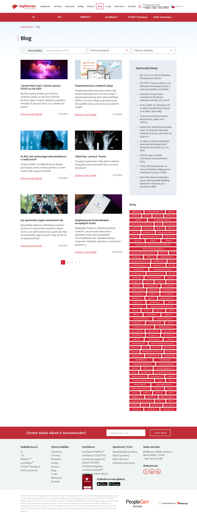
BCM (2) (134, 236)
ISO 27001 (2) (169, 335)
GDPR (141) (170, 216)
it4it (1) (170, 302)
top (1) (171, 393)
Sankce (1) (170, 388)
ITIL (23, 455)
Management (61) (138, 343)
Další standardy (29, 470)
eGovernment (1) (166, 257)
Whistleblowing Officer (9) (152, 351)
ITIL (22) (137, 240)
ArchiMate (27, 462)
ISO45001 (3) (139, 269)
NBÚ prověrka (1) (167, 397)
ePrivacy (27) (137, 323)
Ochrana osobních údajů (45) (161, 306)
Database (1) (152, 409)
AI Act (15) (156, 347)
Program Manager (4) (162, 220)
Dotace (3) (148, 228)
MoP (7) (147, 216)
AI (22, 451)
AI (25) (145, 347)
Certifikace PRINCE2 (93, 451)
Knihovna (69, 6)
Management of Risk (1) (163, 269)
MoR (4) (169, 240)
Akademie (45, 6)
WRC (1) (171, 401)
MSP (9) (138, 220)
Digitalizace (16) (153, 356)
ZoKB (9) (160, 228)
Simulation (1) (137, 294)
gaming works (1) (167, 298)
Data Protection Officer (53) (141, 224)
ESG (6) (170, 339)
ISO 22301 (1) (152, 314)
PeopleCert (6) (152, 286)
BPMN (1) (153, 294)
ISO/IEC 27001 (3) (137, 290)
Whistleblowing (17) (165, 327)
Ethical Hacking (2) (154, 277)
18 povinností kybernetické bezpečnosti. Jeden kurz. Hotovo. (154, 119)
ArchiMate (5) (148, 232)
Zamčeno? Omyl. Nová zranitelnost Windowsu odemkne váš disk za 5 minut (154, 97)
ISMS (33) (171, 228)
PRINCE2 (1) (137, 298)
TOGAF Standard (30, 466)
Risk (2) (153, 240)
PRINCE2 (26, 459)
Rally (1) (160, 401)
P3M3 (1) (171, 282)
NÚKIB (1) (134, 405)
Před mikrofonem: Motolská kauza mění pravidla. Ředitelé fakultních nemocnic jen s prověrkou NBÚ (155, 182)
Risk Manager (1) (137, 273)
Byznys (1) (136, 257)
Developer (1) (168, 409)
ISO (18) (171, 265)
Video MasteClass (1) (164, 384)
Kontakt (132, 6)
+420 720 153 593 (156, 7)
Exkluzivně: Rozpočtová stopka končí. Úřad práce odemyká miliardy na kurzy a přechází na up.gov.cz (156, 132)
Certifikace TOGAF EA (94, 455)
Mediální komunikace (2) (142, 380)
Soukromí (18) (136, 356)
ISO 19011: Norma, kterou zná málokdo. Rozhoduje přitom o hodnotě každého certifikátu (155, 86)
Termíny (58, 6)
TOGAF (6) (135, 232)
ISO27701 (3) (138, 306)
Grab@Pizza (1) (159, 261)
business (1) (137, 302)
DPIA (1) (163, 253)
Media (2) (170, 376)
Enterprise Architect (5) (166, 232)
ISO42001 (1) (146, 372)
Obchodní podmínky (124, 462)
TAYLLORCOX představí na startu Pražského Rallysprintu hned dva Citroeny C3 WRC (155, 169)
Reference (119, 6)
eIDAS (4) (157, 216)
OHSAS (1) (160, 282)
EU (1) (171, 380)
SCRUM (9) (135, 216)
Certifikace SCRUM (92, 469)
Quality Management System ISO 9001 (93, 461)
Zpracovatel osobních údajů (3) (143, 253)
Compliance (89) (155, 323)
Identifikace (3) (141, 360)
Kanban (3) (153, 290)
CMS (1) (171, 323)
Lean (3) (171, 277)
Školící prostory (121, 455)
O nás (108, 6)
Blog (99, 6)
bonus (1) (159, 393)
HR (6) (133, 372)
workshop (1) (155, 302)
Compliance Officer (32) (142, 327)
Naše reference (121, 459)
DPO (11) (159, 310)
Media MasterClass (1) (139, 388)
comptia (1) (157, 388)
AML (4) (134, 368)
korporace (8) (153, 339)
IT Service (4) (169, 236)
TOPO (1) (146, 368)
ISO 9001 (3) (169, 286)
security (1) (136, 409)
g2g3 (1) (151, 298)
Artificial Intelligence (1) (165, 368)
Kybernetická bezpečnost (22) (162, 343)
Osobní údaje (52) (166, 364)
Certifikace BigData (92, 466)
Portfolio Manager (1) (140, 265)
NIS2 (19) (136, 339)
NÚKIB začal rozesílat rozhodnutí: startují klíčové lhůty (153, 158)
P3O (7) (172, 261)
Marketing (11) (169, 347)
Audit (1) (146, 393)
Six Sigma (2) (136, 282)
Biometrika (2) (165, 360)
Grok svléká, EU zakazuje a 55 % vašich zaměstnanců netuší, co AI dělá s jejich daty (155, 108)
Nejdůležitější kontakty (125, 451)
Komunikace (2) (156, 376)
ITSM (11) (150, 257)
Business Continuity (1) (151, 236)
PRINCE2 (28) (136, 212)
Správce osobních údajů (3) (152, 249)
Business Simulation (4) (140, 261)
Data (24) (134, 351)
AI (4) (160, 380)
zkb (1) (144, 405)
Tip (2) (158, 224)
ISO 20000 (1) (168, 294)
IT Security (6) (170, 224)
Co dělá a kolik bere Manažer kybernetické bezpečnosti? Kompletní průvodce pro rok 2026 (155, 146)
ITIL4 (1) (147, 310)
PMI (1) (171, 310)
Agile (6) (171, 212)
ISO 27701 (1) (169, 331)
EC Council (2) (137, 331)
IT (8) (173, 253)
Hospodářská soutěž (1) (165, 372)
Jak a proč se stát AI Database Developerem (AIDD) (155, 77)
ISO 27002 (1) (137, 335)
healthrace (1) (137, 397)
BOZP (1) (148, 282)
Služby (81, 6)
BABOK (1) (169, 314)
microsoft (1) (170, 405)
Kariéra (90, 6)
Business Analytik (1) (165, 319)
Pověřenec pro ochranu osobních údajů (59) (153, 245)
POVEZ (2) (135, 228)
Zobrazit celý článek (31, 114)
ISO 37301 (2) (153, 331)
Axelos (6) (136, 286)
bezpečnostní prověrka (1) (142, 401)
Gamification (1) (168, 290)
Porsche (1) (153, 335)
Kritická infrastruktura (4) (142, 364)
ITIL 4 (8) (171, 273)
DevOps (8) (136, 277)
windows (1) (156, 405)
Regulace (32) (169, 356)
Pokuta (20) (170, 351)
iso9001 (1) (151, 397)
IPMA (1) (136, 314)
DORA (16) (135, 347)
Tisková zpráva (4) (138, 376)
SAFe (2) (135, 310)
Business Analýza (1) (141, 319)
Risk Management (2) (156, 273)
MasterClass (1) (140, 384)
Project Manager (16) (155, 212)
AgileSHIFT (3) (158, 265)
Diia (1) (134, 393)
